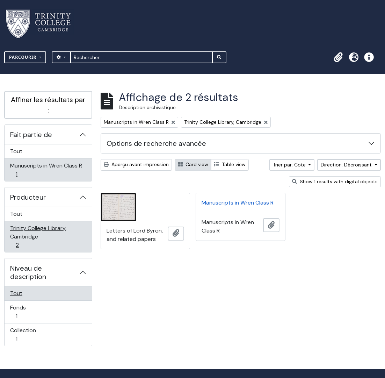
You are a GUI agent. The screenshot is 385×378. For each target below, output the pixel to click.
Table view (230, 164)
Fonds (24, 311)
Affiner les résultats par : (48, 105)
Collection (24, 334)
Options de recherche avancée (156, 143)
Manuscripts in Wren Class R (46, 169)
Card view (193, 164)
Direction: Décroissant (347, 165)
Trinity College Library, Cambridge (38, 236)
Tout (16, 151)
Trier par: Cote (290, 165)
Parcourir (23, 57)
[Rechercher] (141, 57)
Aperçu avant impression (136, 164)
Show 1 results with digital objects (335, 181)
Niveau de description (28, 272)
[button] (338, 57)
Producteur (28, 197)
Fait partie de (31, 134)
